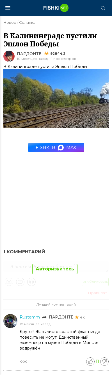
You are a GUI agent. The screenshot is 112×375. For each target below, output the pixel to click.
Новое (9, 22)
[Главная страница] (56, 8)
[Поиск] (102, 7)
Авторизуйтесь (55, 269)
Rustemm (30, 317)
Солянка (27, 22)
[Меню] (7, 7)
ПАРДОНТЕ (29, 53)
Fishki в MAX (56, 147)
